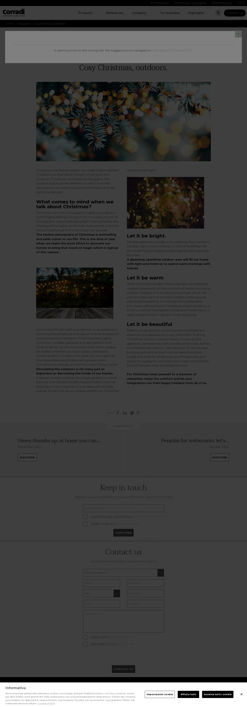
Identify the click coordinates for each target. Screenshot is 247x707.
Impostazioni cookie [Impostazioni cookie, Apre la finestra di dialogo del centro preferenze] (160, 697)
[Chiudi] (241, 697)
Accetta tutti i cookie (218, 697)
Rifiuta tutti (188, 697)
